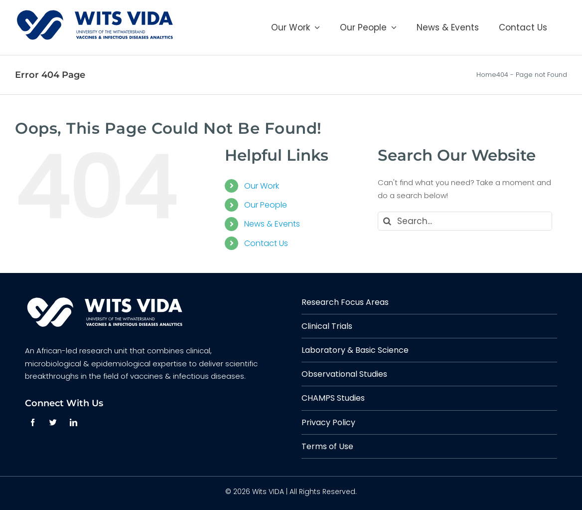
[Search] (387, 221)
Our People (265, 205)
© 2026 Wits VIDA (254, 492)
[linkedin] (73, 422)
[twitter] (53, 422)
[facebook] (32, 422)
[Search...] (465, 221)
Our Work (261, 186)
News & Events (272, 224)
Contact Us (266, 243)
